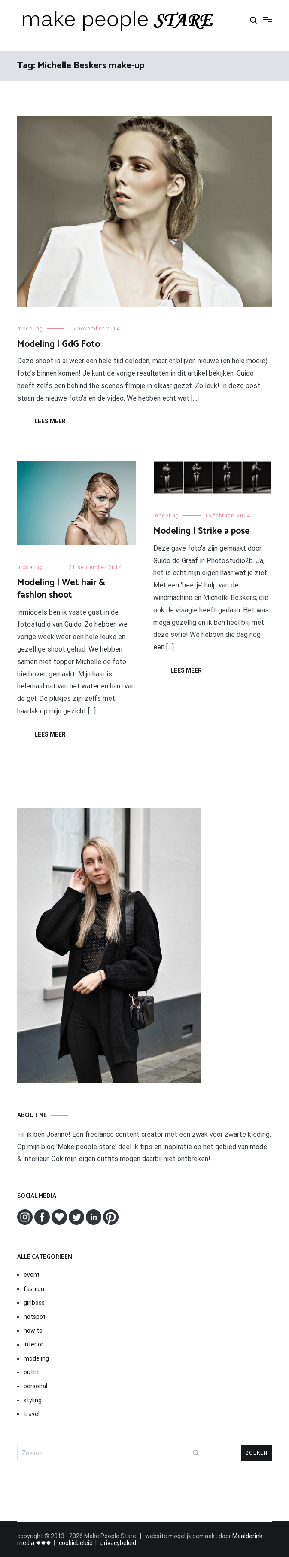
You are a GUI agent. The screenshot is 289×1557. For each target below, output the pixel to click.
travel (32, 1413)
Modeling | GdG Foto (58, 344)
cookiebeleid (76, 1542)
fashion (34, 1288)
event (32, 1274)
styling (33, 1400)
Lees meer (50, 421)
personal (35, 1386)
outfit (31, 1372)
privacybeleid (118, 1542)
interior (33, 1344)
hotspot (35, 1316)
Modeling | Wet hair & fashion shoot (61, 589)
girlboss (34, 1302)
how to (33, 1330)
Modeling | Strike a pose (201, 531)
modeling (30, 329)
